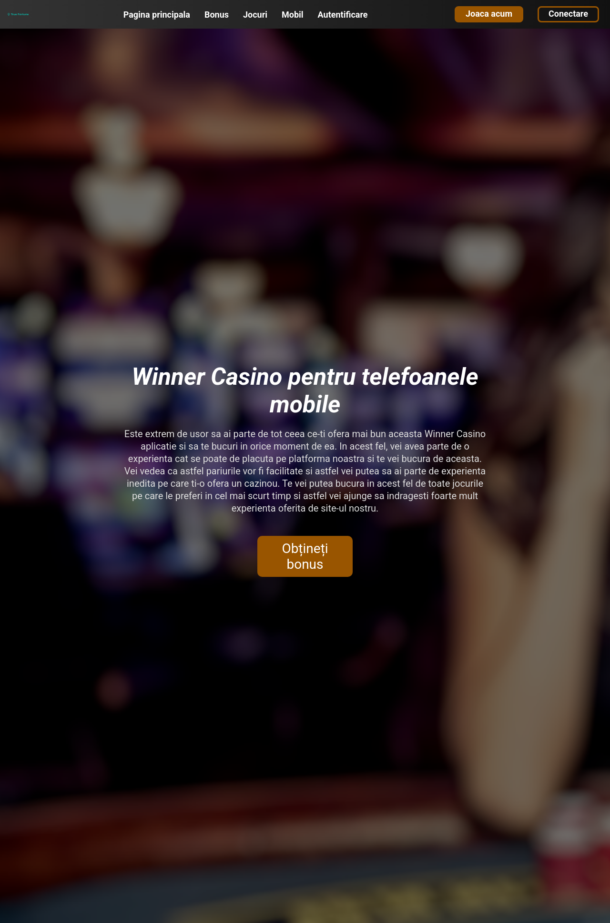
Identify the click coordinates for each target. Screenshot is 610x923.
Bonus (216, 15)
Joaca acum (489, 14)
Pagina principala (156, 15)
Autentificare (343, 15)
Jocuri (255, 15)
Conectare (568, 14)
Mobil (293, 15)
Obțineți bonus (305, 556)
